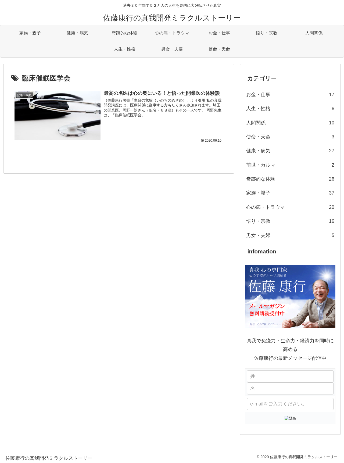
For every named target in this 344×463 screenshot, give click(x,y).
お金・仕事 (290, 94)
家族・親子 (290, 193)
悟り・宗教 (290, 221)
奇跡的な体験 (290, 179)
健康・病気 (290, 150)
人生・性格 (290, 108)
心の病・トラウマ (290, 207)
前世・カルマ (290, 165)
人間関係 (290, 123)
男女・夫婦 (290, 235)
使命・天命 (290, 136)
